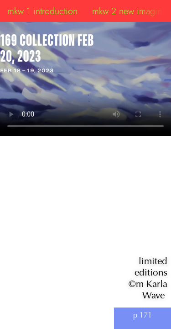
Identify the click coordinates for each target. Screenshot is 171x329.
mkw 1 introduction (42, 11)
